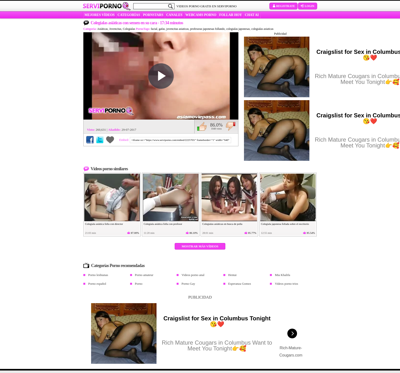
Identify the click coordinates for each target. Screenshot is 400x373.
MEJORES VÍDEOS (100, 15)
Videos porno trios (286, 283)
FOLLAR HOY (230, 15)
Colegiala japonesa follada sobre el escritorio (285, 223)
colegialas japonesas (238, 29)
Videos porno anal (192, 275)
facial (154, 29)
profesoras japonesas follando (207, 29)
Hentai (232, 275)
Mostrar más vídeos (200, 246)
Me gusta (202, 126)
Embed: (124, 140)
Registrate (283, 6)
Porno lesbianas (98, 275)
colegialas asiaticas (262, 29)
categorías (129, 15)
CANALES (174, 15)
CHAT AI (252, 15)
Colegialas (129, 29)
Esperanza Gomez (239, 283)
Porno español (97, 283)
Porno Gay (188, 283)
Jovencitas (115, 29)
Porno (138, 283)
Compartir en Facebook (90, 139)
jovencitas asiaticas (177, 29)
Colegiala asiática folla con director (104, 223)
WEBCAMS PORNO (200, 15)
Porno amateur (144, 275)
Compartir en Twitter (99, 139)
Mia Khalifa (282, 275)
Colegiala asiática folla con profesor (163, 223)
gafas (162, 29)
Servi (102, 6)
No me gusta (230, 126)
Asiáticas (102, 29)
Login (307, 6)
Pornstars (153, 15)
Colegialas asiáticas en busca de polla (222, 223)
